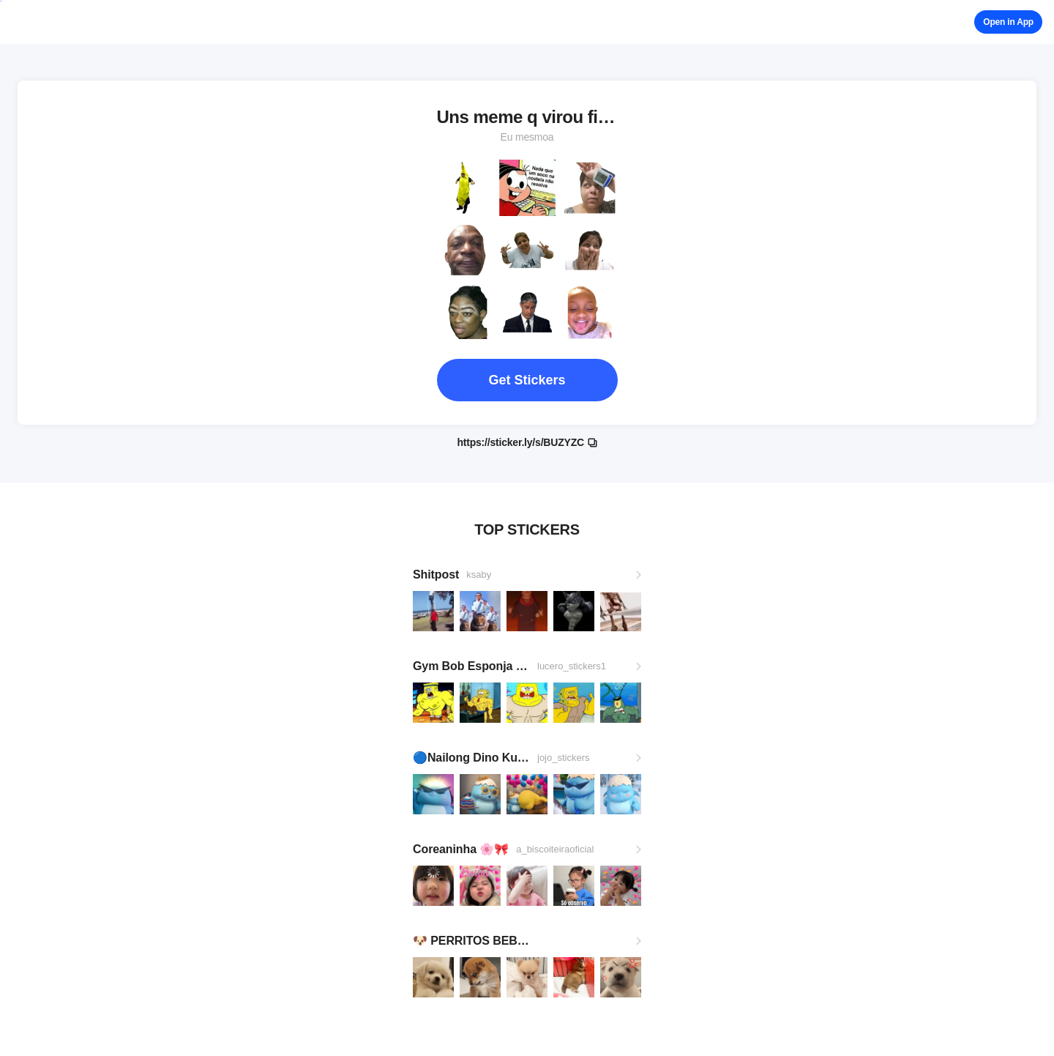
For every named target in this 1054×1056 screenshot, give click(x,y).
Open (1008, 22)
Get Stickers (526, 380)
